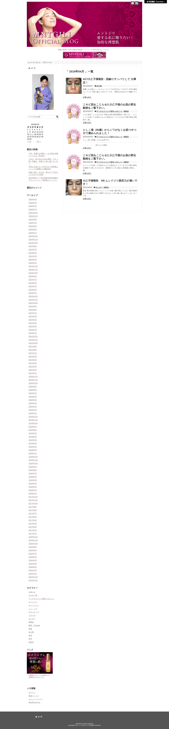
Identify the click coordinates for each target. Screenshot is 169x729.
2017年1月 (33, 534)
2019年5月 (33, 440)
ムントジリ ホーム (34, 62)
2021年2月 (33, 370)
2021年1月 (33, 373)
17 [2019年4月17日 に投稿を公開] (33, 134)
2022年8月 (33, 310)
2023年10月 (33, 273)
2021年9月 (33, 346)
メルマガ (32, 615)
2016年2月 (33, 570)
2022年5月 (33, 320)
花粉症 (31, 642)
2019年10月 (33, 423)
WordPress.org (34, 702)
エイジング (33, 602)
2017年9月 (33, 507)
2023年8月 (33, 276)
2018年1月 (33, 493)
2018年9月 (33, 467)
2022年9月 (33, 306)
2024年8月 (33, 246)
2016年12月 (33, 537)
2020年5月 (33, 400)
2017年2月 (33, 530)
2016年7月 (33, 554)
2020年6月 (33, 397)
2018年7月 (33, 473)
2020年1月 (33, 413)
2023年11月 (33, 270)
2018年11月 (33, 460)
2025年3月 (33, 229)
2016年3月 (33, 567)
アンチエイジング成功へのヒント (110, 111)
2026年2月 (33, 206)
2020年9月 (33, 387)
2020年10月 (33, 383)
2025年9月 (33, 219)
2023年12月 (33, 266)
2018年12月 (33, 457)
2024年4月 (33, 256)
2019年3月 (33, 447)
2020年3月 (33, 407)
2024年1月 (33, 263)
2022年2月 (33, 330)
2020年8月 (33, 390)
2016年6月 (33, 557)
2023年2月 (33, 290)
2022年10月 (33, 303)
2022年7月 (33, 313)
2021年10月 (33, 343)
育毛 (30, 639)
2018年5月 (33, 480)
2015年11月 (33, 580)
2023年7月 (33, 280)
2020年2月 (33, 410)
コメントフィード (35, 699)
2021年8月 (33, 350)
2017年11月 (33, 500)
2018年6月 (33, 477)
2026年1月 (33, 209)
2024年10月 (33, 243)
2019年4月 (33, 443)
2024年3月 (33, 260)
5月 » (39, 142)
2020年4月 (33, 403)
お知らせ (32, 592)
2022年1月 (33, 333)
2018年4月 (33, 483)
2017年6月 (33, 517)
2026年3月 (33, 203)
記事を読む (87, 97)
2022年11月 (33, 300)
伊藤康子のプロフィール (36, 677)
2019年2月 (33, 450)
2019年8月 (33, 430)
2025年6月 (33, 226)
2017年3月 (33, 527)
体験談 (126, 111)
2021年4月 (33, 363)
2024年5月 (33, 253)
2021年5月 (33, 360)
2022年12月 (33, 296)
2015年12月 (33, 577)
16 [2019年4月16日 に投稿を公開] (30, 134)
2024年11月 (33, 239)
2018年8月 (33, 470)
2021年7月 (33, 353)
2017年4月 (33, 524)
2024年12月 (33, 236)
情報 (30, 629)
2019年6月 (33, 437)
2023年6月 (33, 283)
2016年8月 (33, 550)
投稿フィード (34, 696)
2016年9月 (33, 547)
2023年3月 (33, 286)
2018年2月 (33, 490)
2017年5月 (33, 520)
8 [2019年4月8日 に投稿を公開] (27, 132)
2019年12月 (33, 417)
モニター (99, 187)
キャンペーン (34, 605)
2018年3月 (33, 487)
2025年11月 (33, 216)
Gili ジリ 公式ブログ (81, 725)
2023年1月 (33, 293)
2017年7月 (33, 513)
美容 (30, 635)
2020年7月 (33, 393)
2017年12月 (33, 497)
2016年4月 (33, 564)
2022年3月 (33, 326)
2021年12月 (33, 336)
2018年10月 (33, 463)
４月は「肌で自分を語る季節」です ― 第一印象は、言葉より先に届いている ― (43, 161)
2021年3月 (33, 366)
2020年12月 (33, 376)
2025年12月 (33, 213)
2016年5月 (33, 560)
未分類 (99, 86)
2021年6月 (33, 356)
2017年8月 (33, 510)
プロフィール (47, 62)
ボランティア (34, 612)
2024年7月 (33, 250)
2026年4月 (33, 199)
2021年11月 (33, 340)
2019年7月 (33, 433)
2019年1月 (33, 453)
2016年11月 (33, 540)
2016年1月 (33, 574)
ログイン (32, 692)
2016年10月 (33, 544)
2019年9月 (33, 427)
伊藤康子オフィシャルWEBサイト (39, 675)
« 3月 (29, 142)
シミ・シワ (33, 609)
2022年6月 (33, 316)
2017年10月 (33, 503)
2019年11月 (33, 420)
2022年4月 (33, 323)
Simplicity (90, 723)
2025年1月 (33, 233)
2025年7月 (33, 223)
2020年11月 (33, 380)
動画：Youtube (34, 625)
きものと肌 (33, 595)
